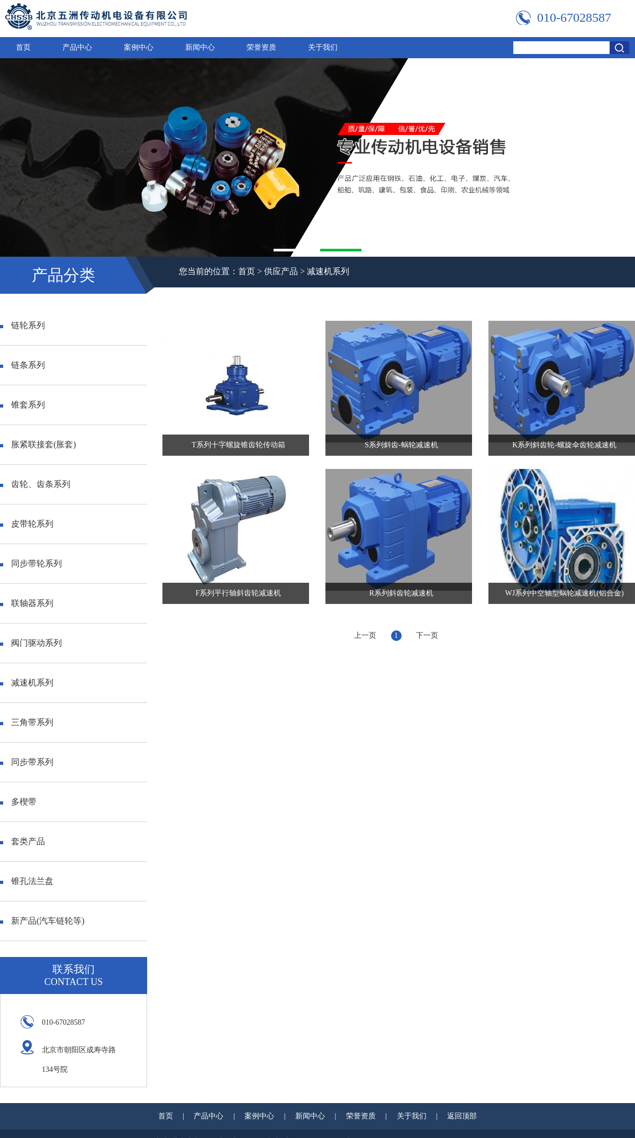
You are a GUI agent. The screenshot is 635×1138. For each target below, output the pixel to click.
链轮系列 (22, 325)
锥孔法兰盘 (26, 881)
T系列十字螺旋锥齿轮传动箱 (238, 445)
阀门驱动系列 (31, 642)
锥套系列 (22, 404)
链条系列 (22, 364)
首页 (23, 47)
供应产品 (281, 271)
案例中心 (138, 47)
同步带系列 (26, 761)
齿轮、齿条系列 (35, 484)
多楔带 (18, 801)
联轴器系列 (26, 603)
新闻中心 (200, 47)
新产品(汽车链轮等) (42, 920)
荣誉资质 (261, 47)
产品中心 (77, 47)
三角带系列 (26, 722)
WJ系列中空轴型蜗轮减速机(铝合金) (564, 593)
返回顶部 (462, 1116)
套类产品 (22, 841)
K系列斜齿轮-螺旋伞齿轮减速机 (564, 445)
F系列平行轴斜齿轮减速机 (239, 593)
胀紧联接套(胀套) (38, 444)
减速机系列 (328, 271)
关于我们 (323, 47)
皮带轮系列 (26, 523)
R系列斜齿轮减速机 (401, 593)
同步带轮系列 (31, 563)
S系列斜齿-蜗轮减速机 (401, 445)
